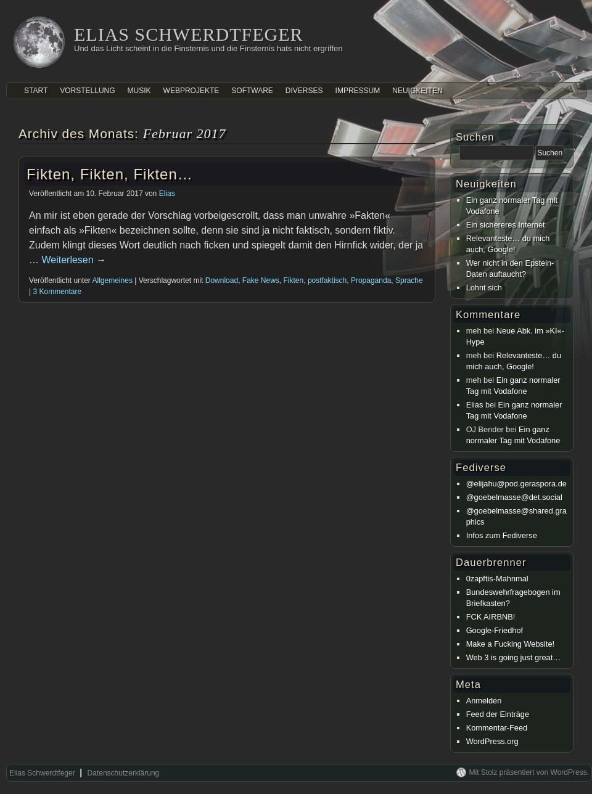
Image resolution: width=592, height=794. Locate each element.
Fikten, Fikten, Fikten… (110, 174)
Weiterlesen (73, 260)
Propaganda (371, 280)
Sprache (409, 280)
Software (252, 90)
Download (221, 280)
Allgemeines (112, 280)
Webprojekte (191, 90)
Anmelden (484, 700)
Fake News (260, 280)
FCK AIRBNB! (491, 616)
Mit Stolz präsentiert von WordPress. (529, 772)
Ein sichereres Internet (505, 224)
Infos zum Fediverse (501, 535)
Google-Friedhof (494, 630)
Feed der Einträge (497, 714)
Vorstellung (87, 90)
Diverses (304, 90)
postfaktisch (327, 280)
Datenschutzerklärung (124, 773)
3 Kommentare (57, 291)
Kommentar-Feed (497, 727)
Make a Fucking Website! (510, 644)
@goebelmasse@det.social (514, 497)
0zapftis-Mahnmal (497, 578)
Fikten (294, 280)
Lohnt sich (484, 287)
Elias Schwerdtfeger (188, 34)
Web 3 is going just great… (513, 657)
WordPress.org (492, 741)
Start (35, 90)
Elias (167, 193)
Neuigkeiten (417, 90)
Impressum (357, 90)
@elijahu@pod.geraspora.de (516, 483)
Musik (139, 90)
